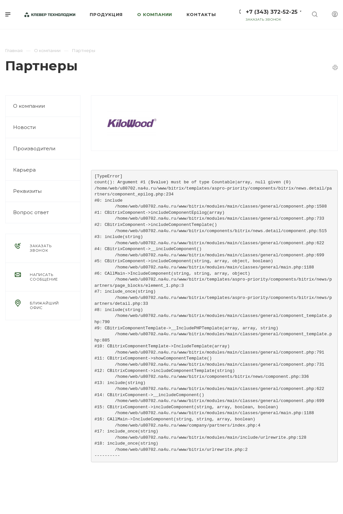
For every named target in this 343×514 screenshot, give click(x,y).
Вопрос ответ (31, 212)
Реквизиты (27, 191)
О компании (29, 106)
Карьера (24, 170)
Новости (24, 127)
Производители (34, 148)
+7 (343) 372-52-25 (272, 12)
